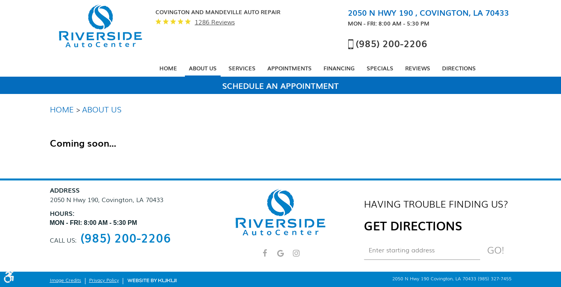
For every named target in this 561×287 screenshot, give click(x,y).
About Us (203, 68)
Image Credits (65, 280)
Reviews (417, 68)
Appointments (289, 68)
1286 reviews (215, 22)
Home (168, 68)
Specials (380, 68)
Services (242, 68)
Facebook (265, 257)
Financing (339, 68)
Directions (459, 68)
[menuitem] (168, 69)
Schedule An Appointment (280, 85)
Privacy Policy (104, 280)
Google (281, 257)
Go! (495, 249)
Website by (152, 280)
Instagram (296, 257)
